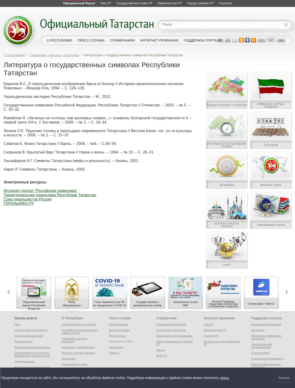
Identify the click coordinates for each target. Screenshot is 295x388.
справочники (122, 40)
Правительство (23, 341)
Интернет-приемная (219, 318)
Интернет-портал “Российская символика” (40, 191)
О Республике (72, 318)
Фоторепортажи (118, 324)
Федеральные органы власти (31, 367)
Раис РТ (208, 324)
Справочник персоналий (171, 324)
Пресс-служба (120, 318)
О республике (14, 55)
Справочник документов (171, 330)
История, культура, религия (78, 352)
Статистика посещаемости (267, 358)
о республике (59, 40)
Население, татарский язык (78, 347)
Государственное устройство (79, 324)
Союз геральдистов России (27, 199)
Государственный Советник (30, 330)
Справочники (166, 318)
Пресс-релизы (117, 335)
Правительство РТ (215, 330)
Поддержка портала (266, 318)
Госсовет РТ (211, 335)
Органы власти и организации (174, 335)
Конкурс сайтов (260, 352)
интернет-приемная (159, 40)
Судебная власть (24, 361)
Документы (258, 330)
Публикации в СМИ (120, 341)
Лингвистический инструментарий (261, 346)
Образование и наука (74, 364)
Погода (160, 350)
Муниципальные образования (32, 347)
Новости (114, 352)
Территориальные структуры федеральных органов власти (32, 354)
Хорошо (284, 377)
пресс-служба (91, 40)
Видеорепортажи (119, 330)
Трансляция (116, 347)
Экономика (68, 358)
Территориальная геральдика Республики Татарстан (50, 195)
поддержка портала (202, 40)
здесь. (225, 377)
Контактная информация (266, 324)
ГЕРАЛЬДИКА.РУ (19, 203)
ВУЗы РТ (161, 355)
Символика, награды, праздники (54, 55)
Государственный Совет (28, 335)
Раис (17, 324)
